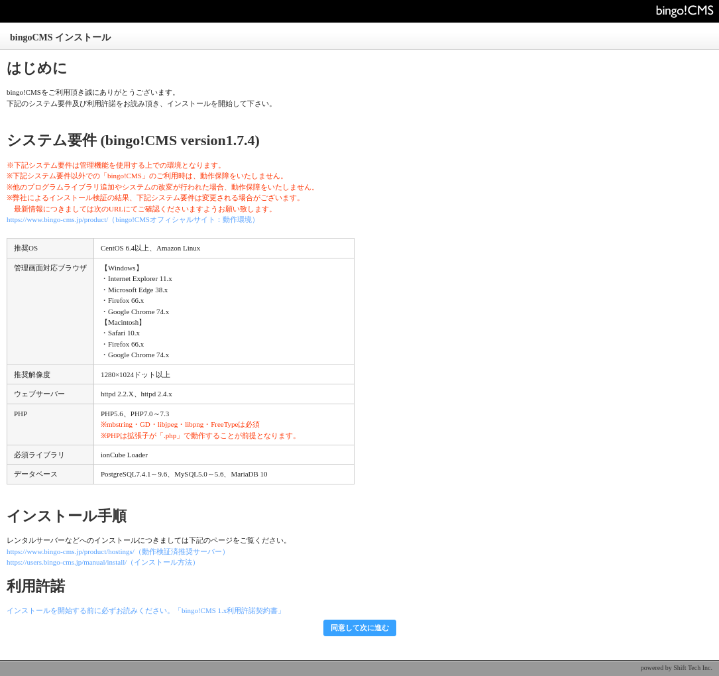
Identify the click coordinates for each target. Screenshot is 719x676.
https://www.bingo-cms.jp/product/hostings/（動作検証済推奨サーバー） (118, 551)
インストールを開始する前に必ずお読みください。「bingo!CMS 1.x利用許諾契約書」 (146, 610)
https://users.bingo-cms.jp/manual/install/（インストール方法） (103, 562)
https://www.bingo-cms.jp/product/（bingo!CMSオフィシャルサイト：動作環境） (133, 219)
